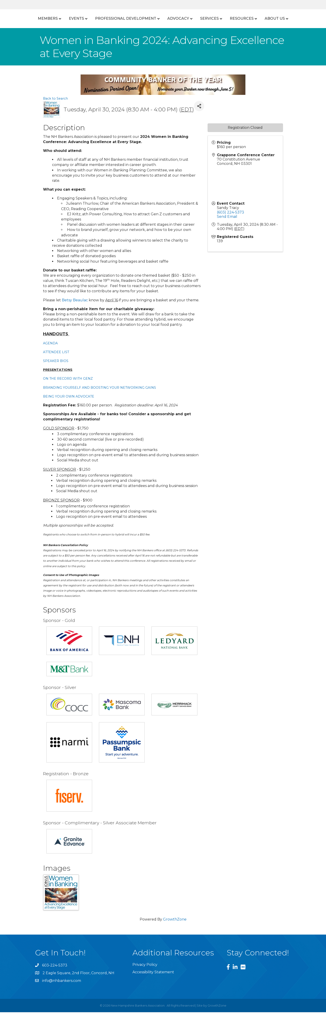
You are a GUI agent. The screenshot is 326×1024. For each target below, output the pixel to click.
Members (37, 18)
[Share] (199, 118)
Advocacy (220, 18)
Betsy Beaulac (75, 312)
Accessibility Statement (153, 984)
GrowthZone (175, 931)
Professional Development (115, 18)
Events (66, 18)
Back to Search (55, 110)
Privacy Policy (144, 976)
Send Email (227, 228)
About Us (161, 30)
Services (251, 18)
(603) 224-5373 (230, 224)
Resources (283, 18)
